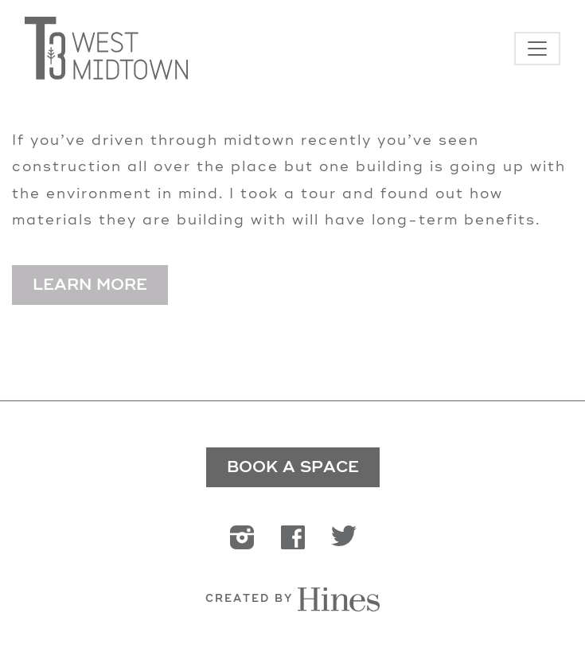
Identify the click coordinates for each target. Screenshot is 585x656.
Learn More (90, 285)
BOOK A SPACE (293, 467)
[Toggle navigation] (537, 48)
